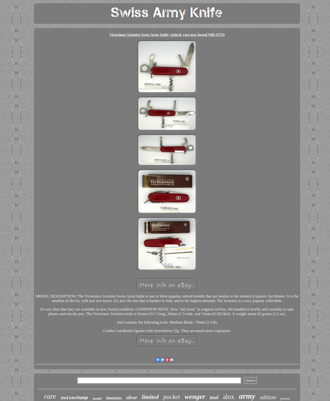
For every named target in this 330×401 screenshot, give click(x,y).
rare (50, 396)
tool (214, 397)
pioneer (285, 398)
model (97, 398)
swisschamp (74, 398)
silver (131, 397)
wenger (195, 396)
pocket (171, 396)
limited (150, 397)
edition (268, 397)
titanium (113, 398)
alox (228, 396)
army (247, 396)
